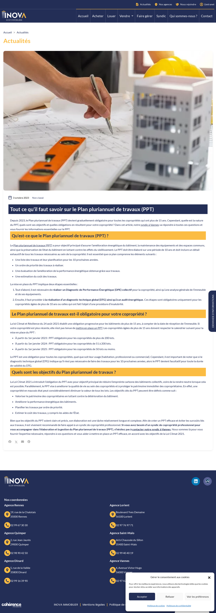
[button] (209, 577)
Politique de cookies (156, 605)
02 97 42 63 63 (124, 580)
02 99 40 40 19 (124, 552)
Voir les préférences (198, 596)
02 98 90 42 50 (19, 552)
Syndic (161, 16)
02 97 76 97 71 (124, 525)
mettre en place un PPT (89, 328)
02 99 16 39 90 (19, 580)
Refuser (170, 596)
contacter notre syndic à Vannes (151, 429)
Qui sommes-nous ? (183, 16)
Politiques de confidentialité (179, 605)
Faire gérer (145, 16)
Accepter (142, 596)
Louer (111, 16)
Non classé (38, 197)
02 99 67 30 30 (19, 525)
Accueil (83, 16)
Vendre (126, 16)
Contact (206, 16)
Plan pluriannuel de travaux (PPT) (32, 245)
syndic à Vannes (150, 224)
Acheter (98, 16)
